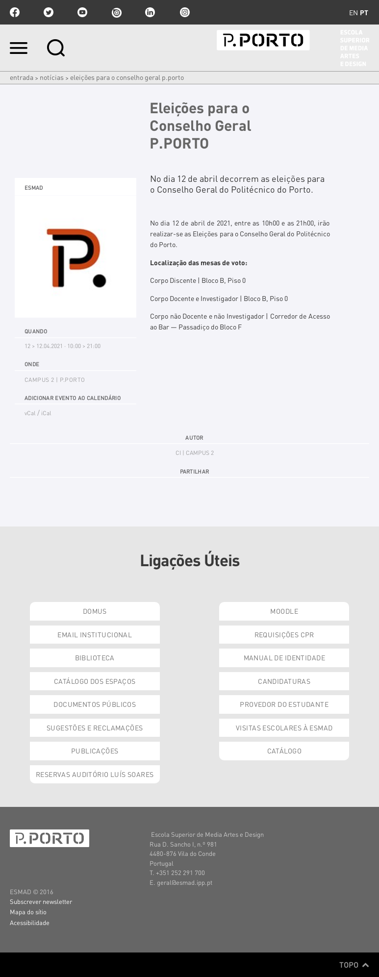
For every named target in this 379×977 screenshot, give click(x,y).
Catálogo (284, 750)
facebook (15, 12)
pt (364, 12)
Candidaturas (284, 680)
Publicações (95, 750)
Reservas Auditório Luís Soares (95, 774)
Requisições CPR (284, 634)
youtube (82, 12)
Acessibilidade (30, 922)
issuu (116, 12)
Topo (354, 965)
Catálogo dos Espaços (94, 680)
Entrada (21, 77)
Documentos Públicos (94, 704)
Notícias (52, 77)
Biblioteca (95, 657)
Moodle (284, 610)
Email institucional (94, 634)
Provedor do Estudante (284, 704)
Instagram (184, 12)
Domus (95, 610)
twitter (48, 12)
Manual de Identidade (284, 657)
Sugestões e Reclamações (95, 727)
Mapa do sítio (28, 911)
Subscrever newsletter (41, 901)
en (353, 12)
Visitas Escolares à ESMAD (284, 727)
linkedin (150, 12)
